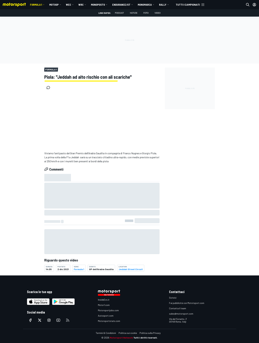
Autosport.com (105, 315)
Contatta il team (177, 308)
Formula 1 (36, 4)
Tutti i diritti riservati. (145, 337)
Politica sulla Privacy (150, 333)
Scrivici (172, 297)
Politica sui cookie (128, 333)
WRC (81, 4)
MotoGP (54, 4)
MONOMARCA (145, 4)
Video (158, 12)
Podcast (119, 12)
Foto (146, 12)
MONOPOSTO (98, 4)
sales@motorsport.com (181, 313)
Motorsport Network (121, 337)
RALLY (162, 4)
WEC (68, 4)
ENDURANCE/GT (121, 4)
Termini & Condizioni (106, 333)
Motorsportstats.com (109, 321)
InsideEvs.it (103, 299)
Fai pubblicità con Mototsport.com (186, 303)
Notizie (133, 12)
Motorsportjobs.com (108, 310)
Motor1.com (104, 305)
